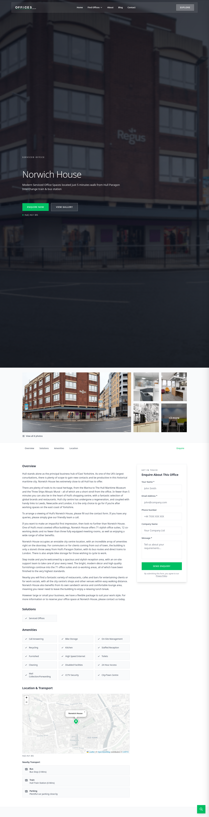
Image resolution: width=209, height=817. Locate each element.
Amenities (59, 448)
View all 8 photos (32, 436)
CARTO (125, 752)
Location (73, 448)
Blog (120, 7)
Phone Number (149, 510)
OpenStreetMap (104, 752)
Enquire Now (35, 207)
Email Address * (149, 495)
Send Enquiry (161, 566)
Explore (185, 7)
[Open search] (201, 809)
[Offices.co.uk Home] (26, 7)
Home (80, 7)
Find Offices (95, 7)
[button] (76, 721)
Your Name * (148, 481)
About (110, 7)
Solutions (44, 448)
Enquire (180, 448)
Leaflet (90, 752)
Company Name (150, 524)
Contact (131, 7)
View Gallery (64, 207)
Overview (29, 448)
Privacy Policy (161, 576)
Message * (147, 538)
